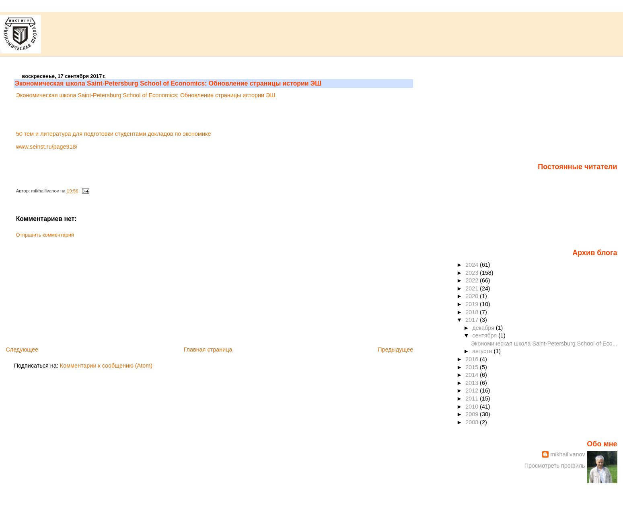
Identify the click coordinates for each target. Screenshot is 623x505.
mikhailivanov (567, 454)
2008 (472, 422)
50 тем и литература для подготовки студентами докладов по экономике (113, 134)
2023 (472, 273)
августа (482, 351)
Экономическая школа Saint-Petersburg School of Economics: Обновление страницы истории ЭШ (168, 83)
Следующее (22, 349)
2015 (472, 367)
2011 (472, 398)
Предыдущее (395, 349)
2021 (472, 288)
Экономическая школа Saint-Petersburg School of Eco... (544, 343)
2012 (472, 390)
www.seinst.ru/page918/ (47, 146)
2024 (472, 265)
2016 (472, 359)
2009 (472, 414)
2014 (472, 375)
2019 (472, 304)
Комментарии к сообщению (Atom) (106, 365)
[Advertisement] (74, 289)
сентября (485, 335)
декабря (484, 328)
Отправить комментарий (45, 235)
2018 (472, 312)
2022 (472, 280)
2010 (472, 406)
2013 (472, 383)
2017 (472, 320)
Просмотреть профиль (554, 465)
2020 (472, 296)
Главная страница (208, 349)
